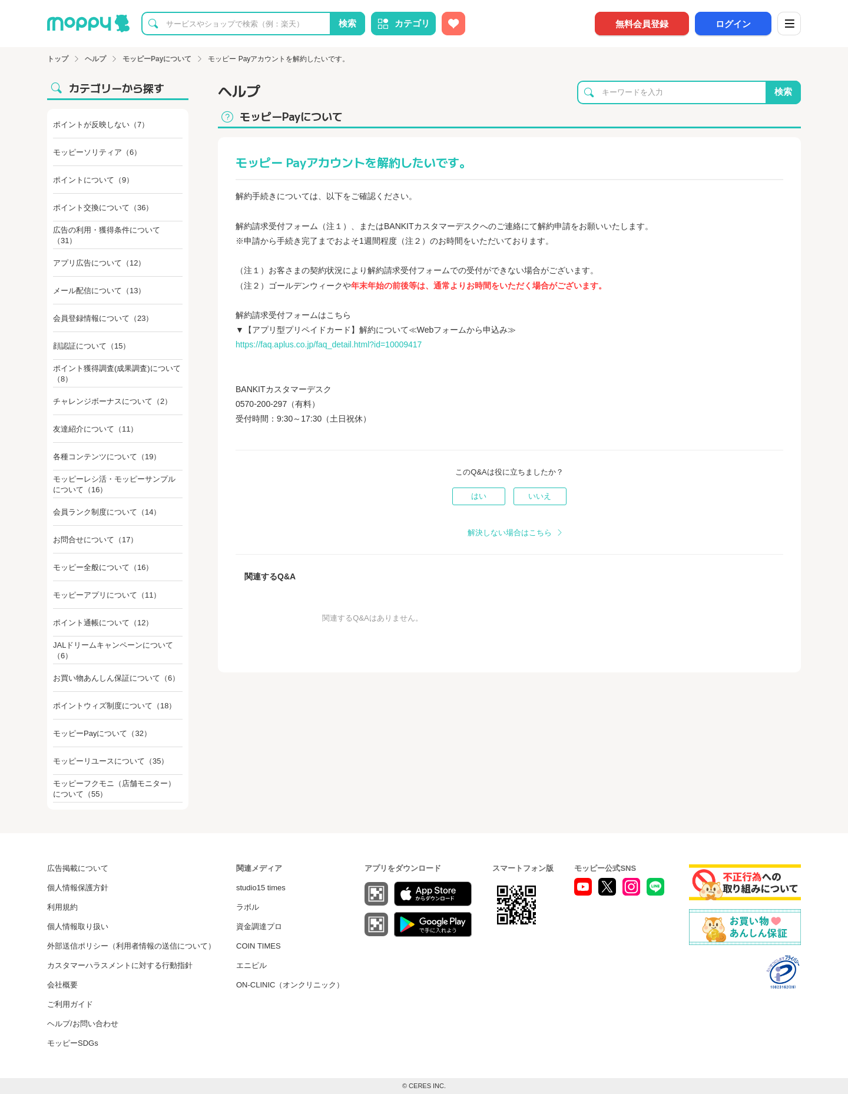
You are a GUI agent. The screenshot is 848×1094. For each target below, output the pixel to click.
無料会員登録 (641, 24)
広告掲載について (77, 868)
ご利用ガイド (70, 1004)
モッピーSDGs (72, 1043)
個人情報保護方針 (77, 887)
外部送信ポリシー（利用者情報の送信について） (131, 945)
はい (478, 496)
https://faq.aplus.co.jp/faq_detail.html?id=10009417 (329, 344)
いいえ (539, 496)
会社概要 (62, 984)
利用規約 (62, 907)
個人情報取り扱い (77, 926)
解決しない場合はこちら (510, 532)
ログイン (733, 24)
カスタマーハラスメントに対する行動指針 (120, 965)
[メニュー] (789, 23)
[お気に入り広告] (453, 23)
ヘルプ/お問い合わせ (82, 1023)
